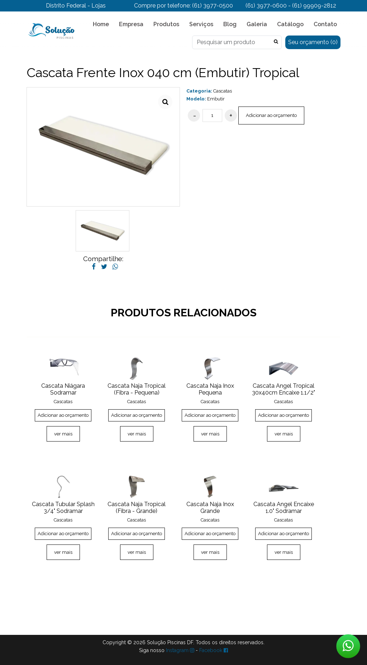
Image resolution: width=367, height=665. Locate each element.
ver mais (63, 434)
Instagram (180, 650)
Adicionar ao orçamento (271, 115)
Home (101, 24)
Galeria (257, 24)
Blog (230, 24)
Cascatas (222, 91)
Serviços (201, 24)
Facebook (213, 650)
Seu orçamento (313, 42)
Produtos (166, 24)
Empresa (131, 24)
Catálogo (290, 24)
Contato (325, 24)
